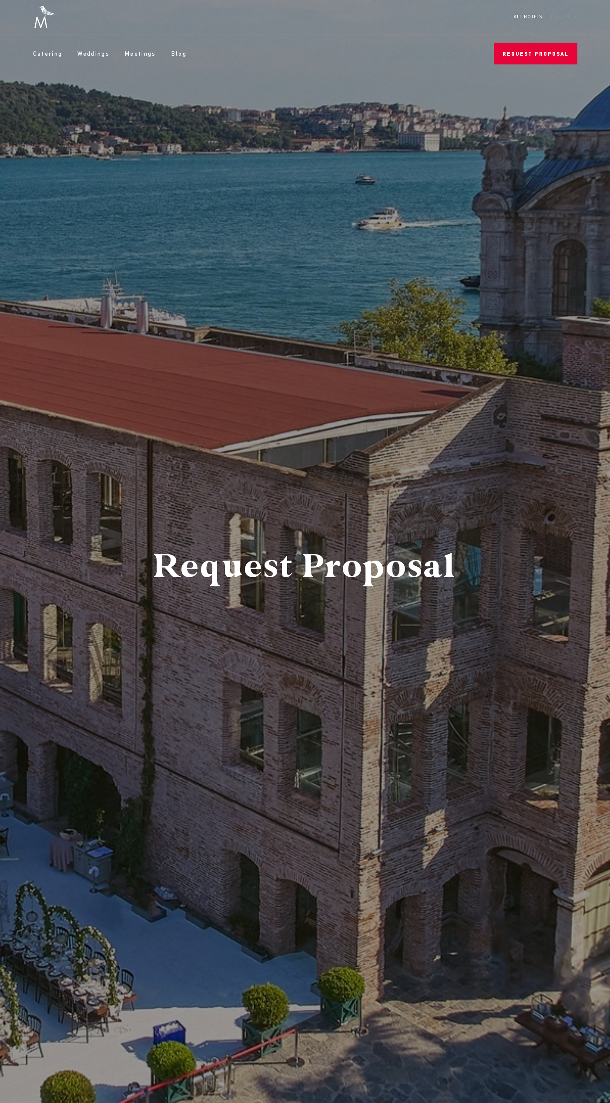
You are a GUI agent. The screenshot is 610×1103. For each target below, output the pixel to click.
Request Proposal (536, 53)
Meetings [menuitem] (140, 53)
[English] (564, 17)
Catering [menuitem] (48, 53)
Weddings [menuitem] (93, 53)
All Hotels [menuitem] (528, 17)
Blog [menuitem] (179, 53)
